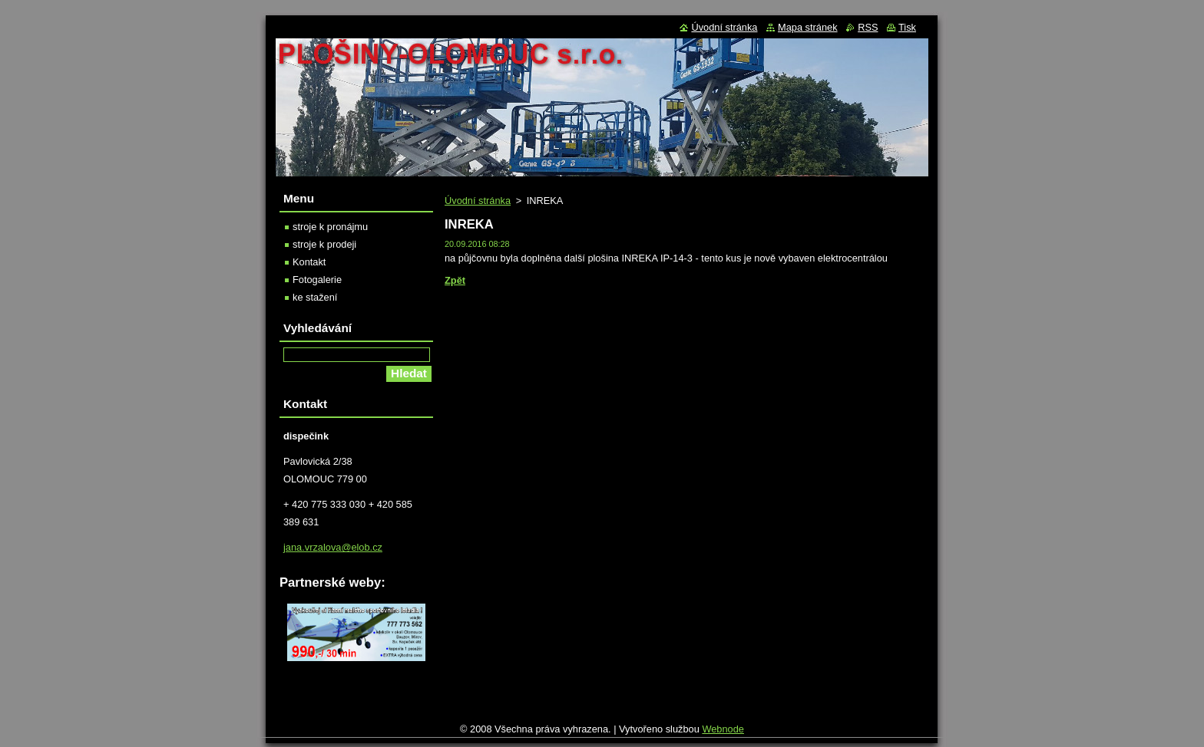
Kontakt (309, 262)
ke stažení (315, 297)
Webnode (723, 733)
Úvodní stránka (478, 200)
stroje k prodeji (324, 244)
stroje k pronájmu (330, 226)
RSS (868, 27)
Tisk (907, 27)
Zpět (455, 280)
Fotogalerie (317, 279)
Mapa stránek (808, 27)
